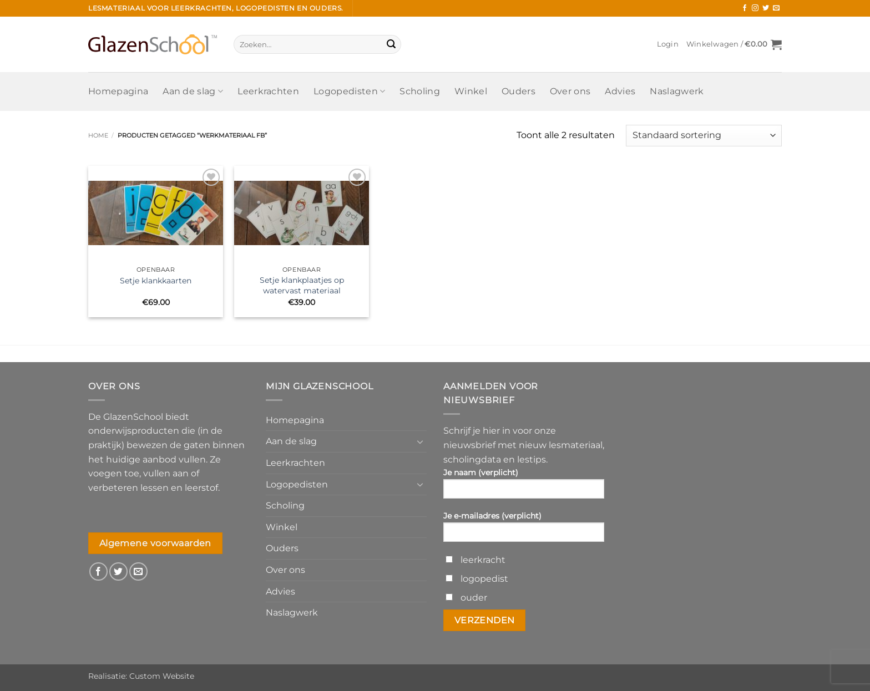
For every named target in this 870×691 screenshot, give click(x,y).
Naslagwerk (677, 91)
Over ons (570, 91)
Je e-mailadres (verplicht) (523, 530)
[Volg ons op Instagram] (755, 8)
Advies (620, 91)
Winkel (470, 91)
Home (98, 135)
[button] (668, 44)
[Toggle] (420, 441)
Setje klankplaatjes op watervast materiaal (302, 285)
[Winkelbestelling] (704, 135)
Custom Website (161, 676)
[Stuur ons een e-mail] (776, 8)
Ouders (518, 91)
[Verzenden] (391, 44)
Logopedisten (349, 91)
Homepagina (118, 91)
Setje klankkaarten (155, 281)
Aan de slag (193, 91)
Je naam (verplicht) (523, 487)
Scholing (419, 91)
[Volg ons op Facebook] (744, 8)
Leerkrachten (268, 91)
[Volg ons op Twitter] (765, 8)
